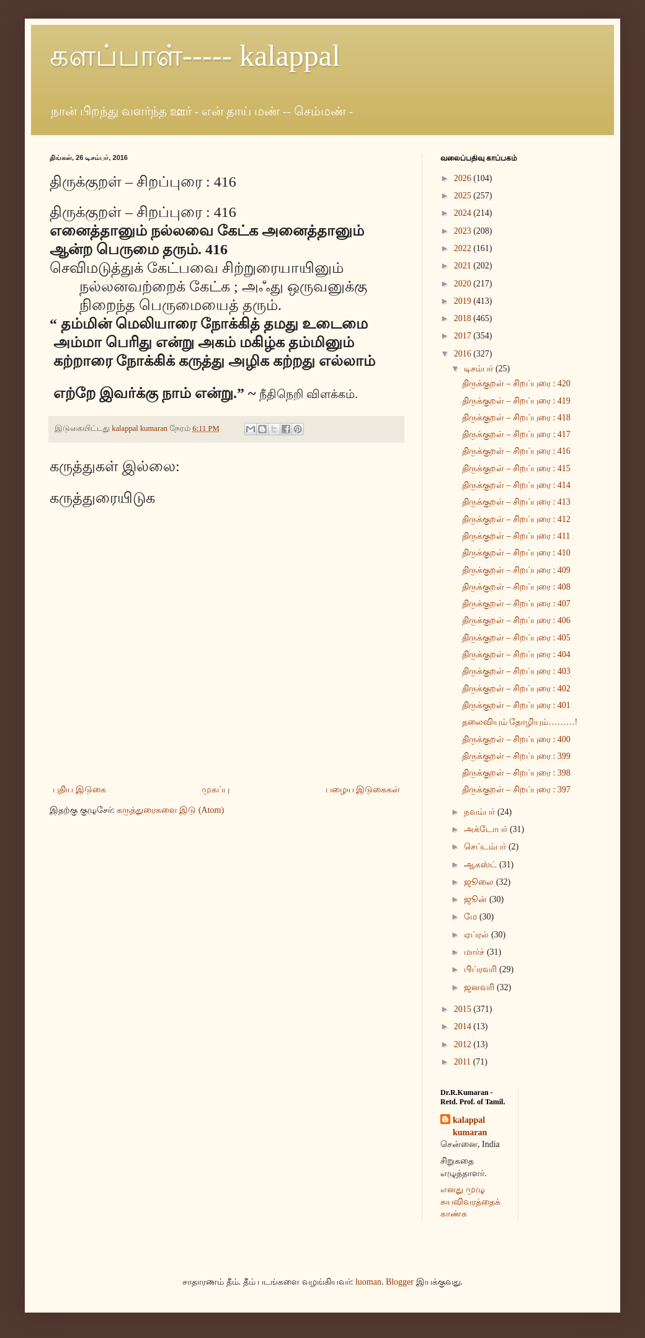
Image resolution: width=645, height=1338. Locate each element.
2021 (464, 265)
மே (471, 916)
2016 (464, 353)
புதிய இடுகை (79, 789)
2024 (464, 213)
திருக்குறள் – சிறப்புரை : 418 (516, 417)
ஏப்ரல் (477, 934)
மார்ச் (475, 952)
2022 (464, 248)
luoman (368, 1282)
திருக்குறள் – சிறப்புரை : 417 (516, 434)
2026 (464, 178)
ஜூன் (476, 899)
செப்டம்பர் (486, 846)
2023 (464, 231)
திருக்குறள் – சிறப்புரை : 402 (516, 688)
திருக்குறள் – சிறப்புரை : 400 (516, 739)
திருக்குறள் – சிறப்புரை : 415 (516, 468)
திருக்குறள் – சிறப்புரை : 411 (516, 536)
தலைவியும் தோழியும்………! (519, 722)
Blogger (400, 1282)
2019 (464, 301)
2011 (463, 1061)
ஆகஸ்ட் (481, 864)
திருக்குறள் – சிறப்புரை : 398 (516, 773)
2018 (464, 318)
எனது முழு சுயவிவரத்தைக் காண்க (470, 1201)
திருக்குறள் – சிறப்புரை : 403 (516, 671)
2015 (464, 1009)
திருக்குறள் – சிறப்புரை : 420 (516, 383)
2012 (464, 1044)
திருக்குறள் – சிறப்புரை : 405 (516, 637)
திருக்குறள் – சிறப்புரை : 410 (516, 552)
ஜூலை (480, 882)
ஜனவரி (480, 987)
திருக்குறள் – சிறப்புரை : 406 (516, 620)
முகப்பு (215, 789)
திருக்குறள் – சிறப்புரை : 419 (516, 400)
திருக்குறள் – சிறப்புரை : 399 (516, 756)
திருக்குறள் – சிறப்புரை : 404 (516, 654)
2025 (464, 195)
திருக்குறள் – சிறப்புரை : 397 (516, 789)
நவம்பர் (480, 812)
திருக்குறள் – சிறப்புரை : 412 (516, 519)
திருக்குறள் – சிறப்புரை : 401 (516, 705)
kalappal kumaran (470, 1126)
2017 (464, 335)
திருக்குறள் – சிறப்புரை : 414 (516, 485)
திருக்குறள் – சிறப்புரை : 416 (516, 451)
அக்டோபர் (487, 829)
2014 (464, 1026)
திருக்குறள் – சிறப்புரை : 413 (516, 502)
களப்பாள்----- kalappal (195, 55)
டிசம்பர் (480, 368)
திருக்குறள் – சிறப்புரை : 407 (516, 603)
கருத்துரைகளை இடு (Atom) (170, 810)
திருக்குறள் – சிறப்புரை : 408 (516, 586)
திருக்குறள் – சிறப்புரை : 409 (516, 570)
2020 (464, 283)
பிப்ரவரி (481, 969)
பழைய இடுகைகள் (363, 789)
